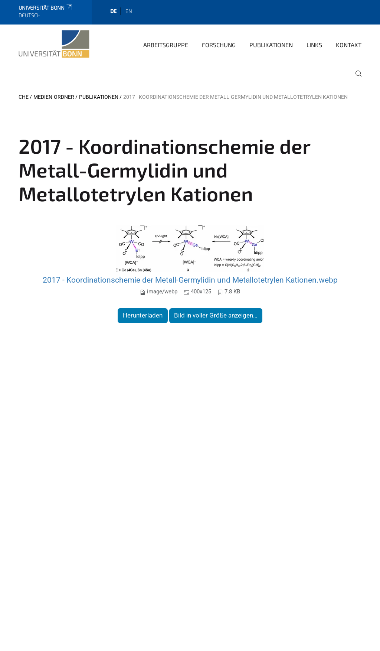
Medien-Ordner (53, 97)
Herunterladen (143, 315)
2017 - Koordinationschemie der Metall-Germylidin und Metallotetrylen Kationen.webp (190, 279)
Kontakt (348, 44)
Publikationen (271, 44)
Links (314, 44)
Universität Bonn (46, 7)
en (128, 11)
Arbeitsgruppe (165, 44)
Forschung (219, 44)
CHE (24, 97)
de (113, 11)
